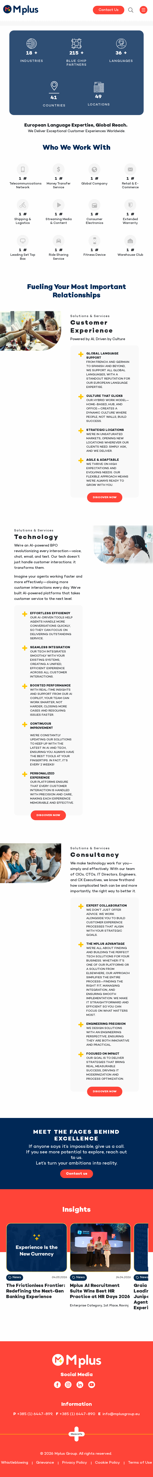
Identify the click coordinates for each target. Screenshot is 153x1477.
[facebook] (59, 1384)
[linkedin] (81, 1384)
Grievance (45, 1463)
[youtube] (93, 1384)
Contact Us (109, 10)
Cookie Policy (107, 1463)
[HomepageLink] (20, 9)
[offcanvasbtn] (143, 10)
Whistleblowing (14, 1463)
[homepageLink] (76, 1360)
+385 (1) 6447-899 (34, 1414)
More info (76, 1434)
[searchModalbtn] (130, 10)
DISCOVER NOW (105, 497)
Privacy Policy (74, 1463)
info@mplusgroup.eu (121, 1414)
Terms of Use (140, 1463)
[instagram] (70, 1384)
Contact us (76, 1174)
